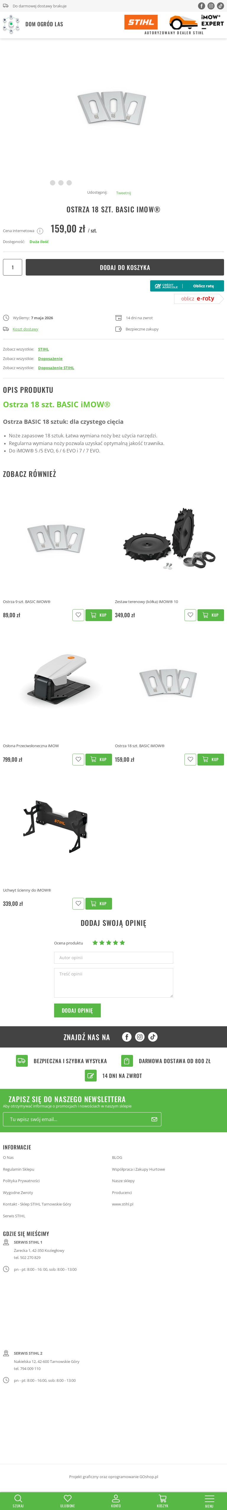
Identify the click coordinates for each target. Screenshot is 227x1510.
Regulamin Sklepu (18, 1169)
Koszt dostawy (20, 329)
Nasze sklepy (123, 1180)
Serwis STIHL (14, 1216)
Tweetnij (123, 193)
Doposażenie (50, 358)
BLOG (117, 1157)
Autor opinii (71, 957)
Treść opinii (70, 974)
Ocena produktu (68, 943)
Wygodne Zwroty (18, 1192)
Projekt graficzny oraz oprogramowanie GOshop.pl (113, 1476)
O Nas (8, 1157)
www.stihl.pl (122, 1204)
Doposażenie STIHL (56, 367)
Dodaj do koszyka (125, 267)
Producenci (122, 1192)
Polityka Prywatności (21, 1180)
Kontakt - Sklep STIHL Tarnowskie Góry (37, 1204)
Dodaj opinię (77, 1010)
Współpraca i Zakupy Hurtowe (138, 1169)
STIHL (43, 349)
